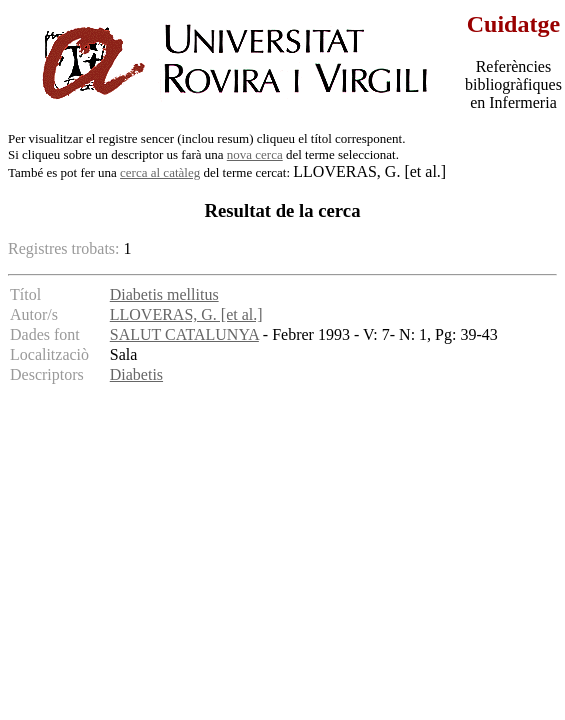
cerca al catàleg (160, 172)
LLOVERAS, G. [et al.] (186, 314)
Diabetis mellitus (164, 294)
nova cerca (255, 154)
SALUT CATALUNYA (184, 334)
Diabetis (136, 374)
